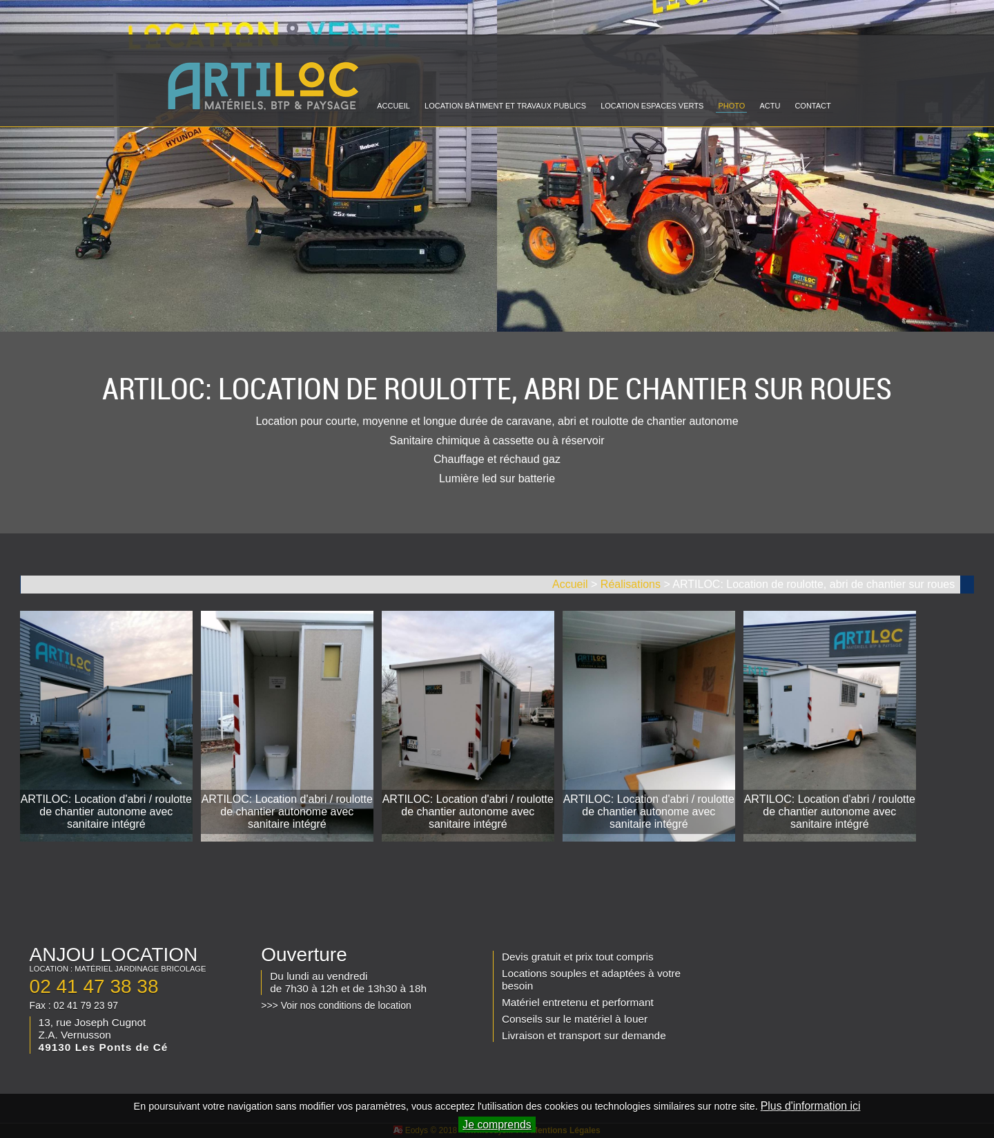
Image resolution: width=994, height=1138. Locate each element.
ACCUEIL (393, 106)
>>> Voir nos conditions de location (336, 1005)
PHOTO (731, 106)
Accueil (570, 584)
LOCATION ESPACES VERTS (652, 106)
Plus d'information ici (811, 1106)
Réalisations (631, 584)
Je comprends (496, 1124)
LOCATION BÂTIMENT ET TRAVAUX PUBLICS (505, 106)
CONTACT (812, 106)
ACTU (769, 106)
